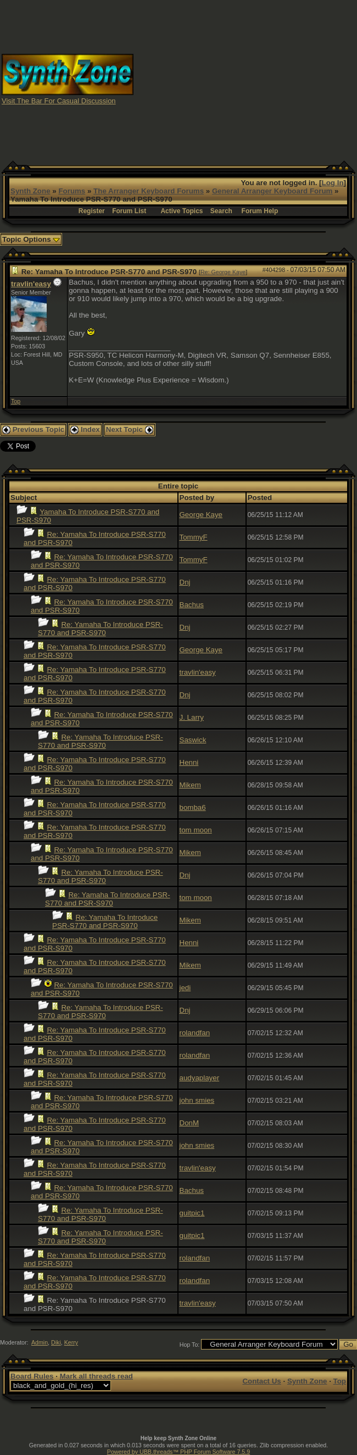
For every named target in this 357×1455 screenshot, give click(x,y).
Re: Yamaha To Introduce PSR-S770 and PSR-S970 (100, 628)
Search (221, 211)
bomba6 (193, 807)
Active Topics (181, 211)
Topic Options (31, 239)
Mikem (190, 785)
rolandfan (195, 1033)
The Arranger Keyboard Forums (148, 191)
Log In (333, 183)
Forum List (129, 211)
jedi (185, 988)
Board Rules (32, 1376)
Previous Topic (33, 429)
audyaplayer (200, 1078)
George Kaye (201, 514)
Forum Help (260, 211)
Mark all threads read (96, 1376)
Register (92, 211)
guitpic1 (192, 1213)
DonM (189, 1123)
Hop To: (190, 1344)
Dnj (185, 582)
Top (15, 401)
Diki (56, 1342)
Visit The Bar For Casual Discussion (59, 101)
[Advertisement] (245, 79)
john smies (197, 1100)
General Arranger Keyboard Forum (272, 191)
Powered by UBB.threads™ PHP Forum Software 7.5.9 (178, 1451)
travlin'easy (31, 284)
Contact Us (261, 1381)
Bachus (192, 605)
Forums (71, 191)
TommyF (194, 537)
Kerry (71, 1342)
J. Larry (192, 717)
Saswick (193, 740)
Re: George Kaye (223, 272)
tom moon (196, 830)
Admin (39, 1342)
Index (85, 429)
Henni (189, 762)
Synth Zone (30, 191)
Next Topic (129, 429)
